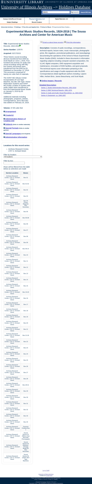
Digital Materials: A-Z (61, 19)
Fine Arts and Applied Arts (31, 27)
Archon (44, 482)
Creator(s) (9, 115)
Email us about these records (52, 42)
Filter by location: (10, 155)
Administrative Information (15, 137)
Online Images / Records (51, 81)
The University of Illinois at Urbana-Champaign (50, 483)
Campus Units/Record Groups (12, 19)
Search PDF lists (86, 12)
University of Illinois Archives (26, 7)
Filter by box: (8, 161)
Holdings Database (74, 7)
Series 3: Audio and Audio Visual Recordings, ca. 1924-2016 (61, 93)
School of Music (46, 27)
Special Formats (11, 128)
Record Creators (37, 22)
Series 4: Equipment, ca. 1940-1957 (53, 95)
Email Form (49, 475)
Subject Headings (12, 22)
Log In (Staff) (46, 470)
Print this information (72, 42)
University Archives (7, 27)
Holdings (18, 27)
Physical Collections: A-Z (37, 19)
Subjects (8, 124)
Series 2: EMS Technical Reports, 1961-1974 (56, 90)
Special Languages (12, 134)
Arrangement (10, 111)
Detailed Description (48, 85)
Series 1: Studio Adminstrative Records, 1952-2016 (58, 88)
